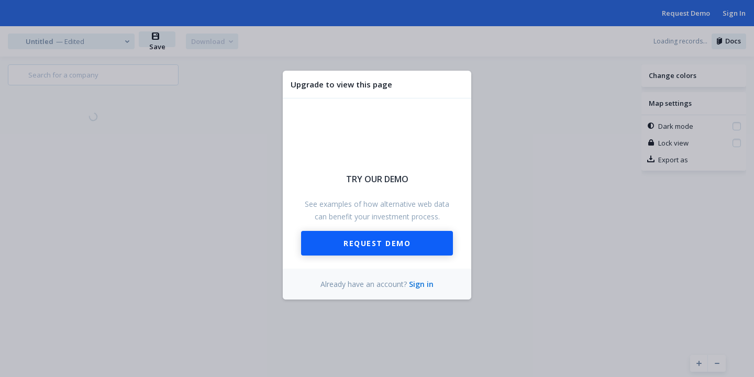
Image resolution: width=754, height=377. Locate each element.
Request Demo (377, 243)
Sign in (421, 284)
